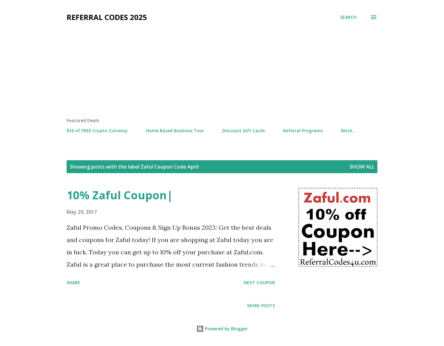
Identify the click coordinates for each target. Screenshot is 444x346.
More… (348, 130)
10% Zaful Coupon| (120, 195)
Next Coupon (259, 282)
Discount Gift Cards (243, 130)
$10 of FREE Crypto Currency (97, 130)
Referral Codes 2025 (107, 17)
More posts (261, 305)
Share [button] (73, 282)
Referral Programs (303, 130)
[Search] (348, 17)
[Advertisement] (222, 71)
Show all (362, 166)
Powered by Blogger (222, 329)
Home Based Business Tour (175, 130)
